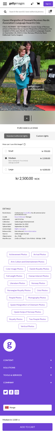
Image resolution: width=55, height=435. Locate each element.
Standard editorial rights (17, 136)
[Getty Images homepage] (16, 3)
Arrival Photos (39, 254)
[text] (26, 11)
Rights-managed (20, 229)
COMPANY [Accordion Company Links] (27, 382)
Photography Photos (37, 297)
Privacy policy (36, 420)
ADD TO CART (27, 186)
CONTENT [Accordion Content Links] (27, 360)
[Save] (27, 118)
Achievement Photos (18, 254)
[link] (19, 231)
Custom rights (42, 136)
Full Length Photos (14, 276)
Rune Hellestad (20, 217)
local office (27, 213)
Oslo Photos (42, 290)
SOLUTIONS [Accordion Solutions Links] (27, 367)
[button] (27, 76)
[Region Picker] (27, 408)
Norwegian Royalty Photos (19, 290)
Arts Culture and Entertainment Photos (27, 261)
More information (30, 231)
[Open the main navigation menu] (5, 3)
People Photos (15, 297)
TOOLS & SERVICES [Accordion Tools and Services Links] (27, 375)
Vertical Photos (27, 326)
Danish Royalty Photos (39, 269)
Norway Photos (38, 283)
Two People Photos (37, 319)
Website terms (9, 420)
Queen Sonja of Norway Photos (27, 312)
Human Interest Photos (39, 276)
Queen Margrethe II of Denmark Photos (27, 304)
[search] (6, 11)
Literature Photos (17, 283)
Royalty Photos (16, 319)
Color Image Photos (14, 269)
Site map (17, 422)
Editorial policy (23, 420)
